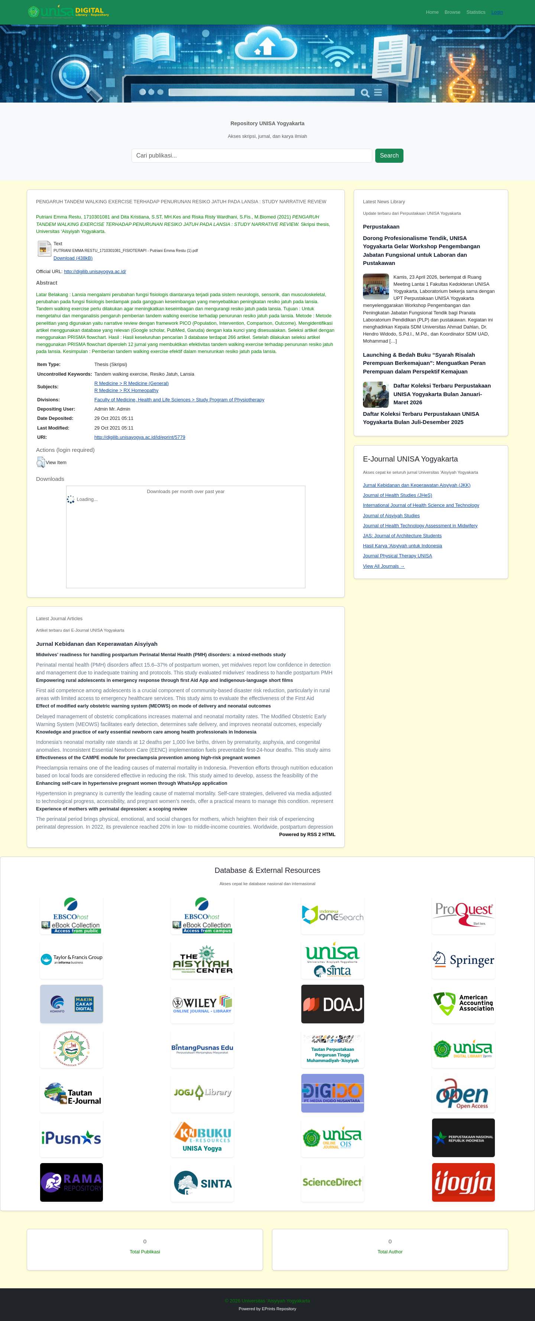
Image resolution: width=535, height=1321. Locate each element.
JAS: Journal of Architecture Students (402, 535)
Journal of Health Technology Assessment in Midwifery (420, 525)
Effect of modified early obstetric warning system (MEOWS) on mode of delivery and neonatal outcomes (153, 706)
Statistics (475, 12)
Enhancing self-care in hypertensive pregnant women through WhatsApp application (131, 783)
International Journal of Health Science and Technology (421, 505)
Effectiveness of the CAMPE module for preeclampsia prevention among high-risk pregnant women (148, 757)
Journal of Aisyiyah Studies (391, 515)
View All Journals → (384, 566)
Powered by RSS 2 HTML (307, 834)
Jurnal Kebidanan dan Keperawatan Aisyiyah (97, 644)
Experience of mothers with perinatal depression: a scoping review (111, 809)
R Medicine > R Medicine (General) (131, 383)
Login (497, 12)
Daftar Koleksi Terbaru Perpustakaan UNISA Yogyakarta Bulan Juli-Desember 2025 (421, 418)
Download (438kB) (73, 258)
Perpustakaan (381, 226)
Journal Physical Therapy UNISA (397, 555)
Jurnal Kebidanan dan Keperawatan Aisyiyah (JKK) (417, 485)
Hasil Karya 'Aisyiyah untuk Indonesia (402, 545)
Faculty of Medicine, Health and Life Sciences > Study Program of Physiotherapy (179, 399)
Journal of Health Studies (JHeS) (397, 495)
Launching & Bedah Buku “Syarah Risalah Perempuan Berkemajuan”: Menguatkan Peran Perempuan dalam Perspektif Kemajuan (424, 363)
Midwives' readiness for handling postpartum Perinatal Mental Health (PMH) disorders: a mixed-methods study (161, 654)
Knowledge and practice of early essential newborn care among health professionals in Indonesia (146, 732)
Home (432, 12)
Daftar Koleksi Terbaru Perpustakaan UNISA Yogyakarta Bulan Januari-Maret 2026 (442, 393)
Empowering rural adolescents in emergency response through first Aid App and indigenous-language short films (164, 680)
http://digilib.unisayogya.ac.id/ (95, 271)
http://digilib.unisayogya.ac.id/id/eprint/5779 (139, 437)
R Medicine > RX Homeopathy (126, 390)
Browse (453, 12)
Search (389, 155)
